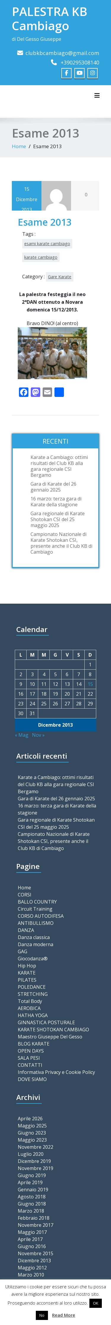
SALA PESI (29, 1058)
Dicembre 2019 (34, 1161)
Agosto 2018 (32, 1196)
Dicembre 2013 (34, 1260)
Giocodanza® (33, 958)
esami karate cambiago (47, 243)
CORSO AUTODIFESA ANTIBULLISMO (41, 919)
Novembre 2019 (35, 1168)
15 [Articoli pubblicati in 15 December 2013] (90, 684)
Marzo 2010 (31, 1274)
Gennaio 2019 (33, 1189)
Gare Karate (59, 276)
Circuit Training (35, 909)
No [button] (41, 1315)
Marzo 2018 (31, 1210)
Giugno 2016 (32, 1246)
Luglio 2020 (31, 1154)
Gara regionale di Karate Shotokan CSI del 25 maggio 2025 (57, 519)
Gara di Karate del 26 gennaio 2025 (53, 486)
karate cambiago (40, 257)
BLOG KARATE (33, 1043)
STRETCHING (33, 994)
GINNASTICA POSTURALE (46, 1022)
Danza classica (34, 937)
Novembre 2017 (35, 1224)
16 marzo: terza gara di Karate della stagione (55, 501)
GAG (22, 951)
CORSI (24, 894)
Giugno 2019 (32, 1175)
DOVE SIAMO (32, 1079)
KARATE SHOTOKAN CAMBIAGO (53, 1029)
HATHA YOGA (33, 1015)
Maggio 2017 (32, 1232)
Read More (63, 1315)
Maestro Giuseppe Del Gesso (50, 1036)
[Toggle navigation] (97, 95)
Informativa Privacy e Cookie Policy (56, 1072)
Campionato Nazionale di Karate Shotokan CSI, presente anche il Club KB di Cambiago (61, 543)
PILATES (27, 980)
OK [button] (95, 1303)
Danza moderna (35, 944)
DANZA (26, 930)
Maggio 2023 (32, 1139)
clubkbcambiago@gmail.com (62, 52)
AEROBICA (29, 1008)
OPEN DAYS (31, 1051)
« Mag (21, 735)
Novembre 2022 (35, 1146)
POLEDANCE (32, 987)
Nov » (38, 735)
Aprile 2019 (30, 1182)
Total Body (30, 1001)
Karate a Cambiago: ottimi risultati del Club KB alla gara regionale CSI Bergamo (59, 466)
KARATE (27, 972)
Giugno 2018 (32, 1203)
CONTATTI (30, 1065)
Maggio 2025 (32, 1125)
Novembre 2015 (35, 1253)
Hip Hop (27, 965)
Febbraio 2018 (33, 1217)
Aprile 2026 (30, 1118)
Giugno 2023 (32, 1132)
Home (19, 146)
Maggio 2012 (32, 1267)
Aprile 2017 (30, 1239)
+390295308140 (80, 62)
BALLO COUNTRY (37, 902)
